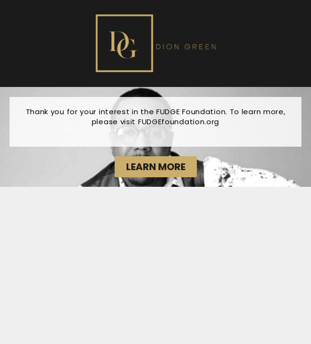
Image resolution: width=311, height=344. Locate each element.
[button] (156, 166)
